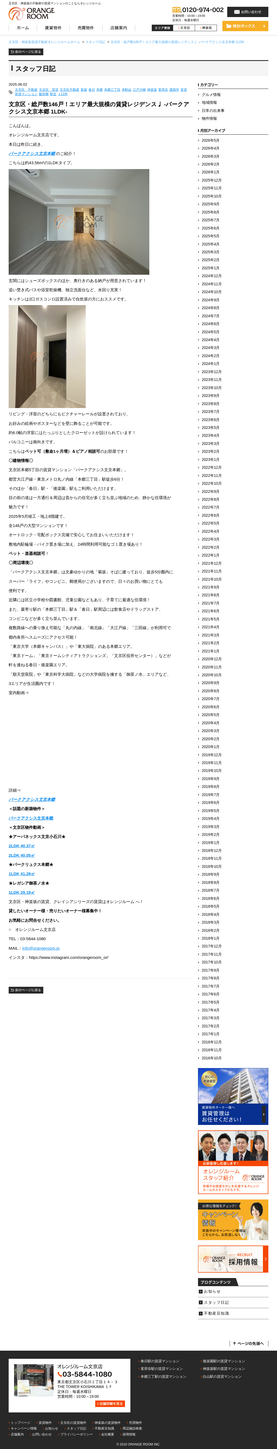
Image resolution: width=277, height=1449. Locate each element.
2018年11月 (212, 858)
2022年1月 (211, 555)
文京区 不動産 (26, 90)
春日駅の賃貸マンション (160, 1361)
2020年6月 (211, 707)
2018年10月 (212, 867)
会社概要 (107, 1434)
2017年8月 (211, 978)
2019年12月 (212, 755)
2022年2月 (211, 547)
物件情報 (209, 119)
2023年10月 (212, 388)
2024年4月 (211, 340)
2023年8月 (211, 404)
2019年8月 (211, 787)
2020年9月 (211, 683)
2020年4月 (211, 723)
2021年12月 (212, 563)
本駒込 (126, 90)
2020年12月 (212, 659)
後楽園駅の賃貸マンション (224, 1361)
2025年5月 (211, 236)
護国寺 (174, 90)
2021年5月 (211, 619)
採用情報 (129, 1434)
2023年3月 (211, 444)
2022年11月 (212, 476)
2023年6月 (211, 420)
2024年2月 (211, 356)
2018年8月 (211, 883)
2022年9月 (211, 492)
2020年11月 (212, 667)
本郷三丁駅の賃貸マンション (163, 1376)
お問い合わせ (42, 1434)
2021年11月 (212, 571)
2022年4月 (211, 531)
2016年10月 (212, 1058)
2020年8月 (211, 691)
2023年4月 (211, 436)
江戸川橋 (139, 90)
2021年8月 (211, 595)
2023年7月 (211, 412)
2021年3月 (211, 635)
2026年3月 (211, 156)
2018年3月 (211, 922)
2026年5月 (211, 140)
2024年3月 (211, 348)
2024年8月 (211, 308)
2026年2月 (211, 164)
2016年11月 (212, 1050)
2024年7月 (211, 316)
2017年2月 (211, 1026)
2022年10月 (212, 483)
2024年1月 (211, 364)
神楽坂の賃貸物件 (108, 1423)
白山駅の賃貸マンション (222, 1376)
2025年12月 (212, 180)
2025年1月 (211, 268)
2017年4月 (211, 1010)
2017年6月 (211, 994)
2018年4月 (211, 915)
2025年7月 (211, 220)
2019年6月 (211, 803)
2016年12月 (212, 1042)
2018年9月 (211, 874)
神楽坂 (152, 90)
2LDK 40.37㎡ (22, 845)
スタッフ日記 (216, 1303)
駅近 (53, 94)
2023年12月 (212, 372)
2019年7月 (211, 795)
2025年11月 (212, 188)
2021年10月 (212, 579)
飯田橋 (44, 94)
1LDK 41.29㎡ (22, 873)
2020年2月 (211, 739)
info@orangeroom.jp (41, 948)
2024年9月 (211, 300)
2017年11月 (212, 954)
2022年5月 (211, 523)
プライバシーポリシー (76, 1434)
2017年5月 (211, 1002)
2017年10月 (212, 962)
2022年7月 (211, 507)
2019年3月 (211, 827)
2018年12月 (212, 851)
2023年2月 (211, 451)
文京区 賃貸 (48, 90)
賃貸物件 (45, 1423)
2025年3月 (211, 252)
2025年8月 (211, 212)
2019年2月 (211, 835)
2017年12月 (212, 946)
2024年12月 (212, 276)
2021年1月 (211, 651)
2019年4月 (211, 819)
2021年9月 (211, 587)
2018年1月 (211, 938)
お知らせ (212, 1291)
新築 (84, 90)
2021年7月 (211, 603)
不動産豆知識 (216, 1313)
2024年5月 (211, 332)
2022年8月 (211, 499)
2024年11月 (212, 284)
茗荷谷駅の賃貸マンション (162, 1369)
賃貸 (183, 90)
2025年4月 (211, 244)
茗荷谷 (163, 90)
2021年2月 (211, 643)
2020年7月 (211, 699)
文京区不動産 (69, 90)
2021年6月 (211, 611)
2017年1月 (211, 1034)
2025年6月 (211, 228)
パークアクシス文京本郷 (32, 153)
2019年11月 (212, 763)
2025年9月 (211, 204)
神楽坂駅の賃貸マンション (224, 1369)
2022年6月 (211, 515)
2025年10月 (212, 196)
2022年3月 (211, 539)
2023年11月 (212, 380)
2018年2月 (211, 931)
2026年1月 (211, 172)
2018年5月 (211, 906)
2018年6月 (211, 899)
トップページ (20, 1423)
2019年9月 (211, 779)
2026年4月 (211, 148)
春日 (91, 90)
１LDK (63, 94)
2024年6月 (211, 324)
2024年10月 (212, 292)
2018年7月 (211, 890)
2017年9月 (211, 970)
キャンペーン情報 (24, 1428)
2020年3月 (211, 731)
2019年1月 (211, 843)
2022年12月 (212, 467)
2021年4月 (211, 627)
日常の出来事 (213, 111)
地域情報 (209, 103)
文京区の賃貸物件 (73, 1423)
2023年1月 (211, 460)
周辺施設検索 (132, 1428)
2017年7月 (211, 986)
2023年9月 (211, 396)
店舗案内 (17, 1434)
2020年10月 (212, 675)
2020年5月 (211, 715)
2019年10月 (212, 771)
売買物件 (135, 1423)
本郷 (99, 90)
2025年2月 (211, 260)
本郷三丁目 (112, 90)
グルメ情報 (211, 95)
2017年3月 (211, 1018)
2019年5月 (211, 811)
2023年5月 (211, 428)
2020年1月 (211, 747)
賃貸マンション (26, 94)
